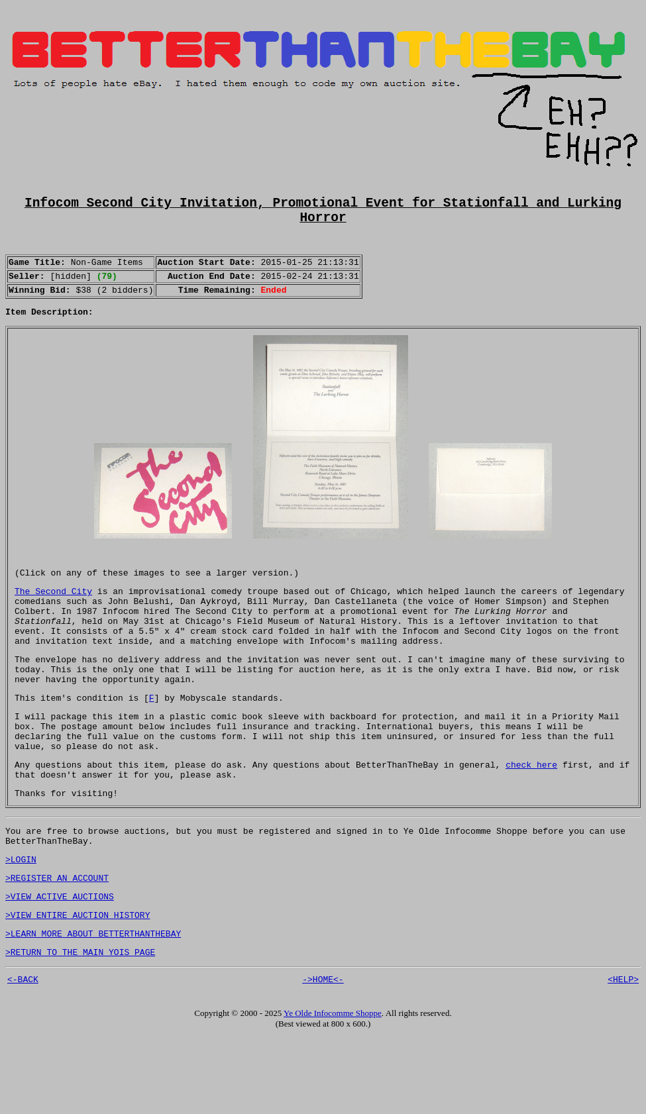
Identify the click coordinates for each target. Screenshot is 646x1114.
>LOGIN (20, 923)
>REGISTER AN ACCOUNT (57, 944)
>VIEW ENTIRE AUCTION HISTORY (77, 985)
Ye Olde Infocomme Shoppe (333, 1089)
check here (531, 819)
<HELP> (623, 1055)
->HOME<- (322, 1055)
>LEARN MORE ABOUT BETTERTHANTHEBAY (93, 1005)
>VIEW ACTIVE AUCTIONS (59, 964)
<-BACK (22, 1055)
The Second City (53, 617)
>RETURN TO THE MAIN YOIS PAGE (80, 1026)
